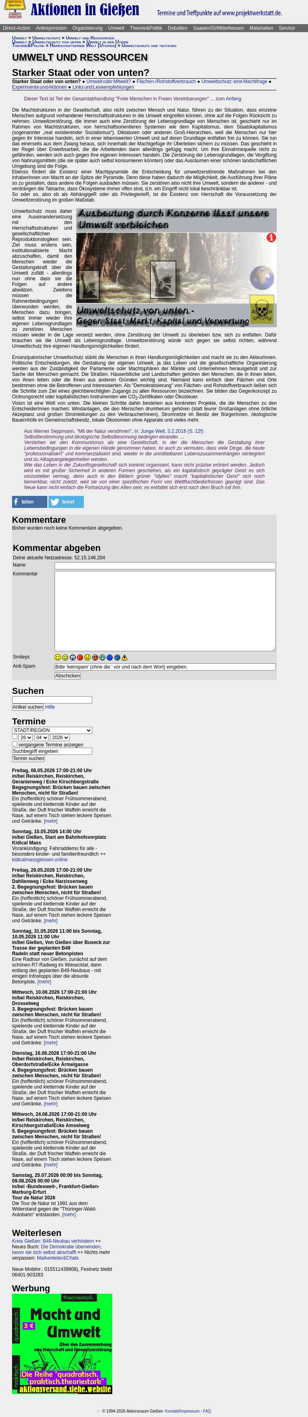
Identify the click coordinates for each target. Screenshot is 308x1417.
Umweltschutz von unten (56, 42)
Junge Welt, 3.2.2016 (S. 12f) (172, 431)
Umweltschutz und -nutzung (149, 45)
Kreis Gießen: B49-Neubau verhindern (53, 1241)
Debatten (178, 28)
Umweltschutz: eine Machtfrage (234, 81)
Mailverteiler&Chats (58, 1258)
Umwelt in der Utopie (108, 42)
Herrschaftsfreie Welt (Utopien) (83, 45)
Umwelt (116, 28)
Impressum (190, 1411)
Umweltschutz (46, 38)
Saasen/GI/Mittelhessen (218, 28)
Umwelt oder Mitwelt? (108, 81)
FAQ (207, 1411)
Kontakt (172, 1411)
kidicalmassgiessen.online (40, 859)
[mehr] (50, 821)
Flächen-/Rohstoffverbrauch (166, 81)
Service (287, 28)
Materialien (262, 28)
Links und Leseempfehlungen (103, 87)
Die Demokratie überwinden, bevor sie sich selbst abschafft (56, 1249)
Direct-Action (16, 28)
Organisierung (87, 28)
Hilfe (50, 707)
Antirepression (51, 28)
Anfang (233, 99)
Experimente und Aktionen (39, 87)
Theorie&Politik (146, 28)
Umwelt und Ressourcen (90, 38)
